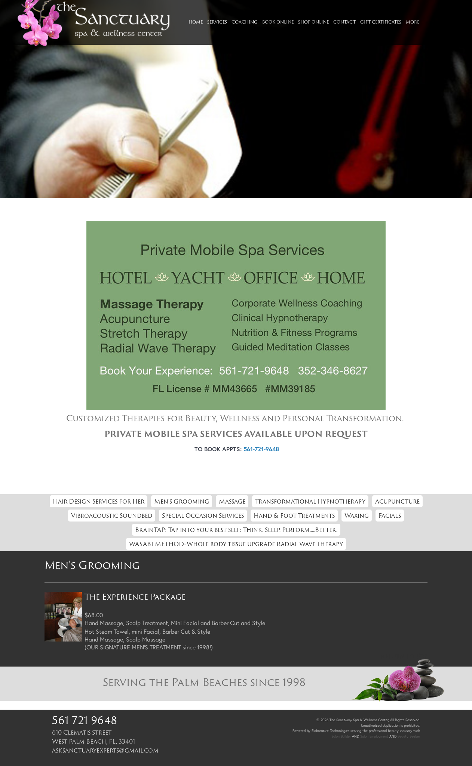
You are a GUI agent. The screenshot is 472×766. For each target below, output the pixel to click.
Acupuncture (397, 501)
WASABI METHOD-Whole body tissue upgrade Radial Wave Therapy (236, 543)
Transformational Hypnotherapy (310, 501)
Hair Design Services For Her (98, 501)
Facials (389, 515)
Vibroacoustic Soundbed (111, 515)
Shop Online (313, 22)
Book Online (278, 22)
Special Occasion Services (203, 515)
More (412, 22)
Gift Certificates (380, 22)
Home (196, 22)
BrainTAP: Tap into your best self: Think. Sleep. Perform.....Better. (236, 529)
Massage (232, 501)
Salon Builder (341, 736)
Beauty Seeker (409, 736)
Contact (344, 22)
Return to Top (404, 656)
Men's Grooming (181, 501)
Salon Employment (374, 736)
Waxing (356, 515)
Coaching (245, 22)
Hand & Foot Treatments (294, 515)
